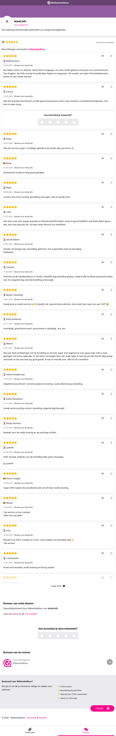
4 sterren (69, 122)
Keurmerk (31, 717)
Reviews (43, 717)
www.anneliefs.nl (21, 25)
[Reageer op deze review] (103, 56)
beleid (15, 614)
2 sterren (53, 122)
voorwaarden (31, 614)
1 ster (45, 122)
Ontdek (102, 708)
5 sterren (77, 122)
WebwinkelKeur (37, 49)
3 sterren (61, 122)
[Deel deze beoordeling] (111, 56)
